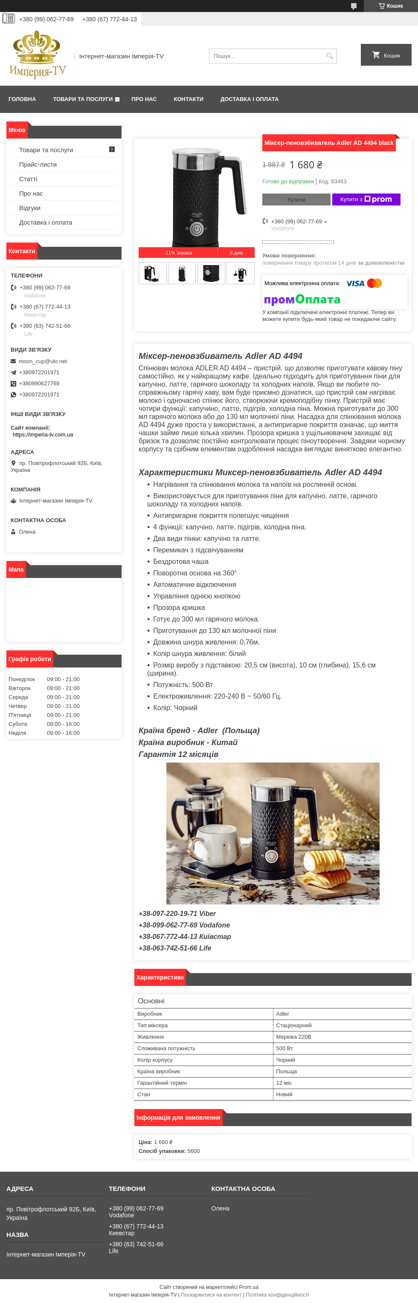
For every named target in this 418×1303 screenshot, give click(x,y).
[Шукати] (329, 56)
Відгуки (30, 207)
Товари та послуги (83, 99)
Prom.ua (248, 1287)
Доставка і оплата (250, 99)
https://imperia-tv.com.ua (43, 434)
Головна (22, 99)
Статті (28, 178)
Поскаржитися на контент (211, 1295)
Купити (296, 199)
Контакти (189, 99)
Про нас (144, 99)
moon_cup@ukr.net (43, 361)
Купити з (366, 199)
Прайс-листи (38, 164)
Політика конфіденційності (277, 1295)
